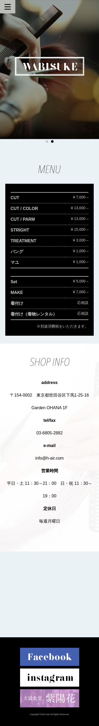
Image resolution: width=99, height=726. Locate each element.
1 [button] (47, 141)
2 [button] (52, 141)
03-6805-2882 (49, 433)
